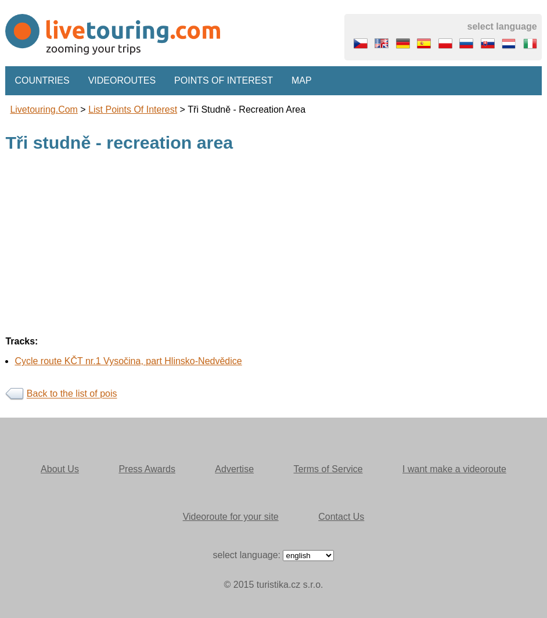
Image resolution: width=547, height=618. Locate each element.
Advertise (234, 469)
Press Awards (146, 469)
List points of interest (132, 109)
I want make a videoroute (454, 469)
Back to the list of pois (72, 394)
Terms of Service (328, 469)
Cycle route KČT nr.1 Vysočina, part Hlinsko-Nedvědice (128, 361)
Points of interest (223, 80)
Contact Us (341, 517)
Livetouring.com (44, 109)
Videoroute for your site (231, 517)
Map (302, 80)
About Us (60, 469)
